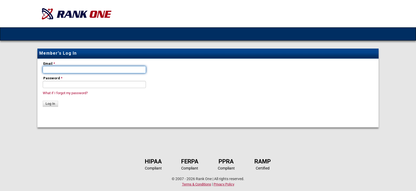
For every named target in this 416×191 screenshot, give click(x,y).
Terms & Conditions (196, 184)
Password (52, 78)
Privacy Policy (224, 184)
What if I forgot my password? (65, 93)
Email (49, 64)
